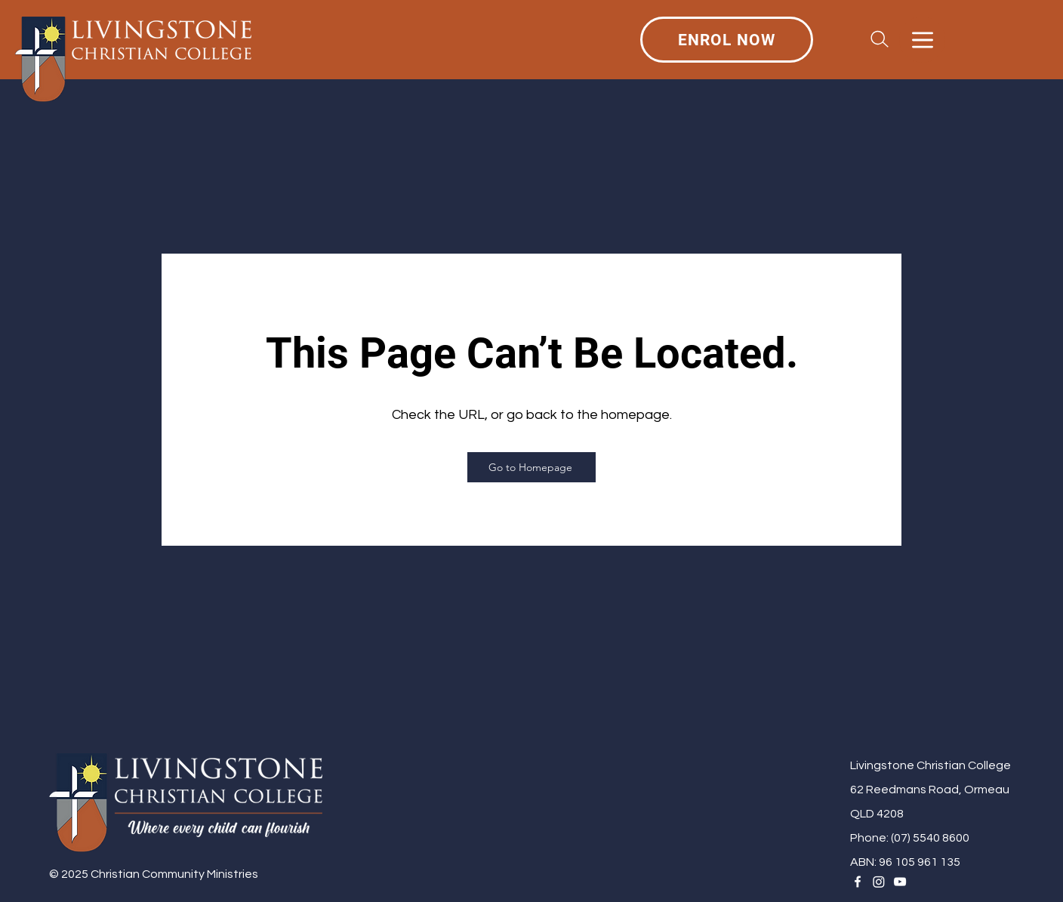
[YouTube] (899, 881)
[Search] (879, 39)
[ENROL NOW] (726, 40)
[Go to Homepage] (531, 467)
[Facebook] (857, 881)
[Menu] (922, 40)
